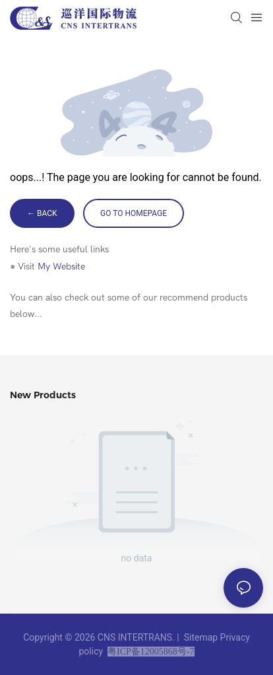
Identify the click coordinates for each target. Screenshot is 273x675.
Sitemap (200, 637)
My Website (61, 266)
